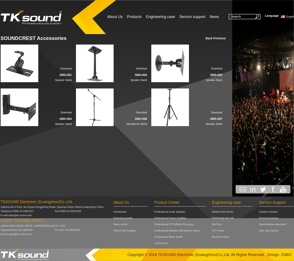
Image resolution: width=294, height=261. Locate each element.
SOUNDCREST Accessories (34, 38)
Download (66, 68)
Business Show (220, 236)
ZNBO (286, 255)
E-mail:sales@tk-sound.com (16, 215)
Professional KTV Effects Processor (174, 224)
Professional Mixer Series (168, 236)
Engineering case (160, 17)
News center (121, 224)
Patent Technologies (125, 230)
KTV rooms (218, 230)
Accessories (161, 243)
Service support (192, 17)
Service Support (272, 202)
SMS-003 (216, 75)
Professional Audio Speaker (169, 211)
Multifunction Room (223, 211)
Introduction (120, 211)
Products (134, 17)
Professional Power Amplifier (170, 218)
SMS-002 (141, 75)
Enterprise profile (123, 218)
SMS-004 (65, 118)
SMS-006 (141, 118)
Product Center (167, 202)
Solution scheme (268, 211)
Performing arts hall (223, 218)
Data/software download (272, 224)
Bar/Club (217, 224)
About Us (115, 17)
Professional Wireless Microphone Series (177, 230)
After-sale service (269, 230)
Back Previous (215, 38)
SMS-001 (65, 75)
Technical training (269, 218)
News (214, 17)
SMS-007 (216, 118)
